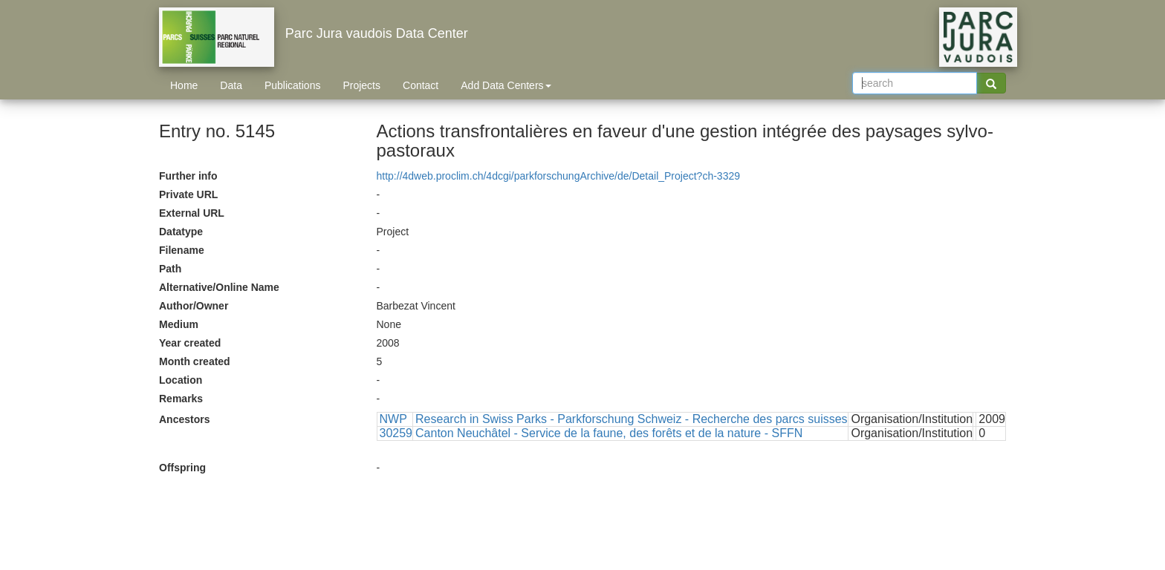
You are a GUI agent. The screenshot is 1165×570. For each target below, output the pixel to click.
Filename (181, 250)
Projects (361, 85)
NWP (393, 419)
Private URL (188, 194)
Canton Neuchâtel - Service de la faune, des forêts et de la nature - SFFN (608, 433)
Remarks (181, 398)
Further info (188, 176)
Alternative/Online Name (219, 287)
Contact (420, 85)
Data (231, 85)
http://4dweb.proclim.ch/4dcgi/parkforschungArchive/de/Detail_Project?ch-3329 (559, 176)
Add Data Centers (506, 85)
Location (180, 380)
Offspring (182, 468)
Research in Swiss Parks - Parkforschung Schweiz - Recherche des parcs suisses (631, 419)
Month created (194, 361)
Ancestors (184, 419)
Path (170, 269)
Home (184, 85)
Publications (293, 85)
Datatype (181, 232)
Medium (178, 324)
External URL (191, 213)
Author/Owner (193, 306)
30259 (396, 433)
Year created (190, 343)
